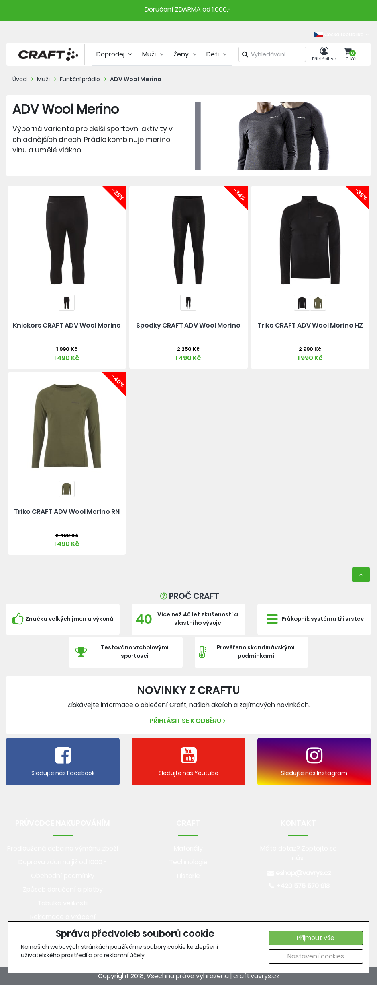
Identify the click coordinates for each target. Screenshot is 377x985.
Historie (188, 875)
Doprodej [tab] (115, 54)
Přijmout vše (315, 937)
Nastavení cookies (315, 956)
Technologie (188, 862)
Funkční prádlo (80, 79)
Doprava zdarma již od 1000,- (62, 862)
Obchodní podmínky (62, 875)
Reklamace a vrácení (63, 916)
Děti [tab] (217, 54)
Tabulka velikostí (62, 903)
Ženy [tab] (185, 54)
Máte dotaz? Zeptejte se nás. (298, 853)
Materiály (188, 848)
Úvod (19, 79)
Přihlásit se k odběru (188, 720)
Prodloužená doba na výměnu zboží (62, 848)
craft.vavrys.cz (256, 976)
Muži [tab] (153, 54)
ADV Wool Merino (135, 79)
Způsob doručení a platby (63, 889)
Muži (43, 79)
